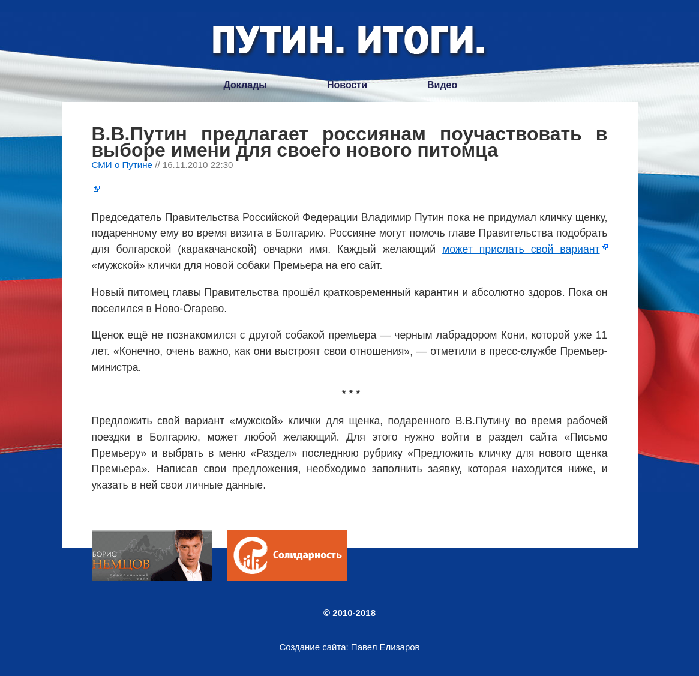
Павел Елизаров (385, 647)
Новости (347, 85)
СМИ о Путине (122, 165)
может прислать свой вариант (520, 249)
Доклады (245, 85)
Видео (442, 85)
